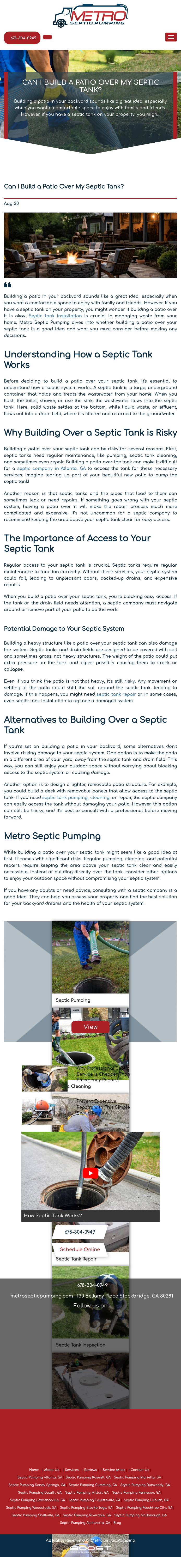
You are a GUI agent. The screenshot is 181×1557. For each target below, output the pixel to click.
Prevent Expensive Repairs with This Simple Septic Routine (103, 1107)
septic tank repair (116, 694)
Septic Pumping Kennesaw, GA (136, 1492)
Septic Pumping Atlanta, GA (39, 1477)
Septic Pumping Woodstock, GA (31, 1508)
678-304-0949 (23, 38)
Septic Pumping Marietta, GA (137, 1477)
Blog (117, 1523)
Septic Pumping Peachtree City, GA (144, 1508)
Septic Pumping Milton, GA (86, 1492)
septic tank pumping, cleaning (76, 797)
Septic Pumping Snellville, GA (35, 1515)
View (91, 1027)
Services (72, 1470)
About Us (51, 1470)
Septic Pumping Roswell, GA (88, 1477)
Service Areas (114, 1470)
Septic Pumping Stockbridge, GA (86, 1508)
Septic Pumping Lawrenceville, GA (37, 1500)
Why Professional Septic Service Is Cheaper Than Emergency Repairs (103, 1074)
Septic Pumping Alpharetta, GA (85, 1523)
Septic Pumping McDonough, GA (140, 1515)
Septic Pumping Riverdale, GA (87, 1515)
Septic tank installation (55, 316)
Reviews (90, 1470)
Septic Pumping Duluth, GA (40, 1492)
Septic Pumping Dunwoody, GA (145, 1485)
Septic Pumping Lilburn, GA (146, 1500)
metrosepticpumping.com (41, 1296)
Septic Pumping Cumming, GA (93, 1485)
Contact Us (140, 1470)
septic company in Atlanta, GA (51, 468)
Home (34, 1470)
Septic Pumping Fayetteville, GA (94, 1500)
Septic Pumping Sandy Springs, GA (37, 1485)
